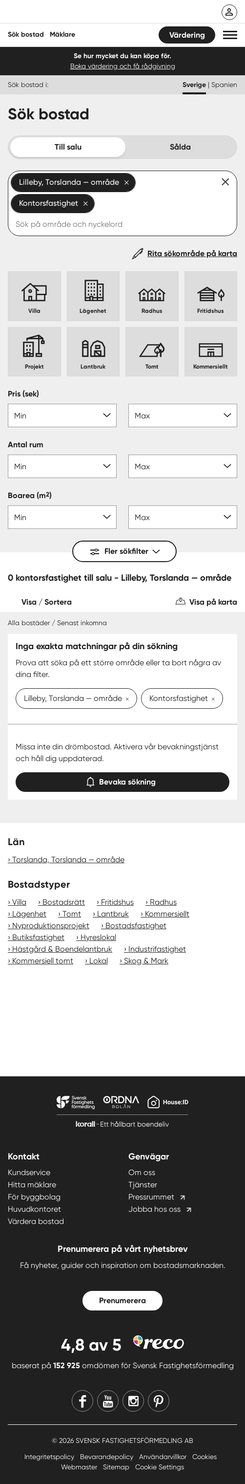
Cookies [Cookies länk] (204, 1457)
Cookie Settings (159, 1467)
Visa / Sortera (46, 602)
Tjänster (142, 1184)
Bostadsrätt (63, 902)
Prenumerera (122, 1300)
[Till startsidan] (72, 12)
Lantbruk (113, 913)
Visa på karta (213, 602)
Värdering (187, 35)
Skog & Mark (146, 960)
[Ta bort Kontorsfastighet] (211, 699)
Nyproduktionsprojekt (50, 925)
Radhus (163, 902)
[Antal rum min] (62, 466)
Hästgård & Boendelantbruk (62, 949)
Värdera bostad (36, 1221)
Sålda (180, 147)
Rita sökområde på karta (192, 253)
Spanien (224, 84)
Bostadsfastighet (135, 925)
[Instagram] (133, 1401)
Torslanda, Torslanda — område (68, 859)
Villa (19, 902)
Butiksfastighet (38, 937)
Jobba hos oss (154, 1209)
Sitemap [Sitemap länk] (117, 1467)
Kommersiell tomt (42, 960)
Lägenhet (29, 913)
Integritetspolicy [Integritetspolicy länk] (50, 1457)
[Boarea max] (182, 517)
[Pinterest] (158, 1401)
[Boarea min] (62, 517)
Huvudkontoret (34, 1209)
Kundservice (29, 1172)
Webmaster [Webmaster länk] (80, 1467)
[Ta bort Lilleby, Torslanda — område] (125, 699)
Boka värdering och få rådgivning (122, 66)
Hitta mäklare (32, 1184)
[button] (230, 35)
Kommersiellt (167, 913)
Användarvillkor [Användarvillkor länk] (163, 1457)
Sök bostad (26, 34)
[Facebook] (82, 1401)
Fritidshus (117, 902)
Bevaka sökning (122, 779)
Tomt (71, 913)
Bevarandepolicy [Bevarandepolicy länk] (107, 1457)
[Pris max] (182, 415)
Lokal (98, 960)
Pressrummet (151, 1196)
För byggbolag (34, 1196)
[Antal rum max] (182, 466)
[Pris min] (62, 415)
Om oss (141, 1172)
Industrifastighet (157, 949)
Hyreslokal (98, 937)
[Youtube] (108, 1401)
